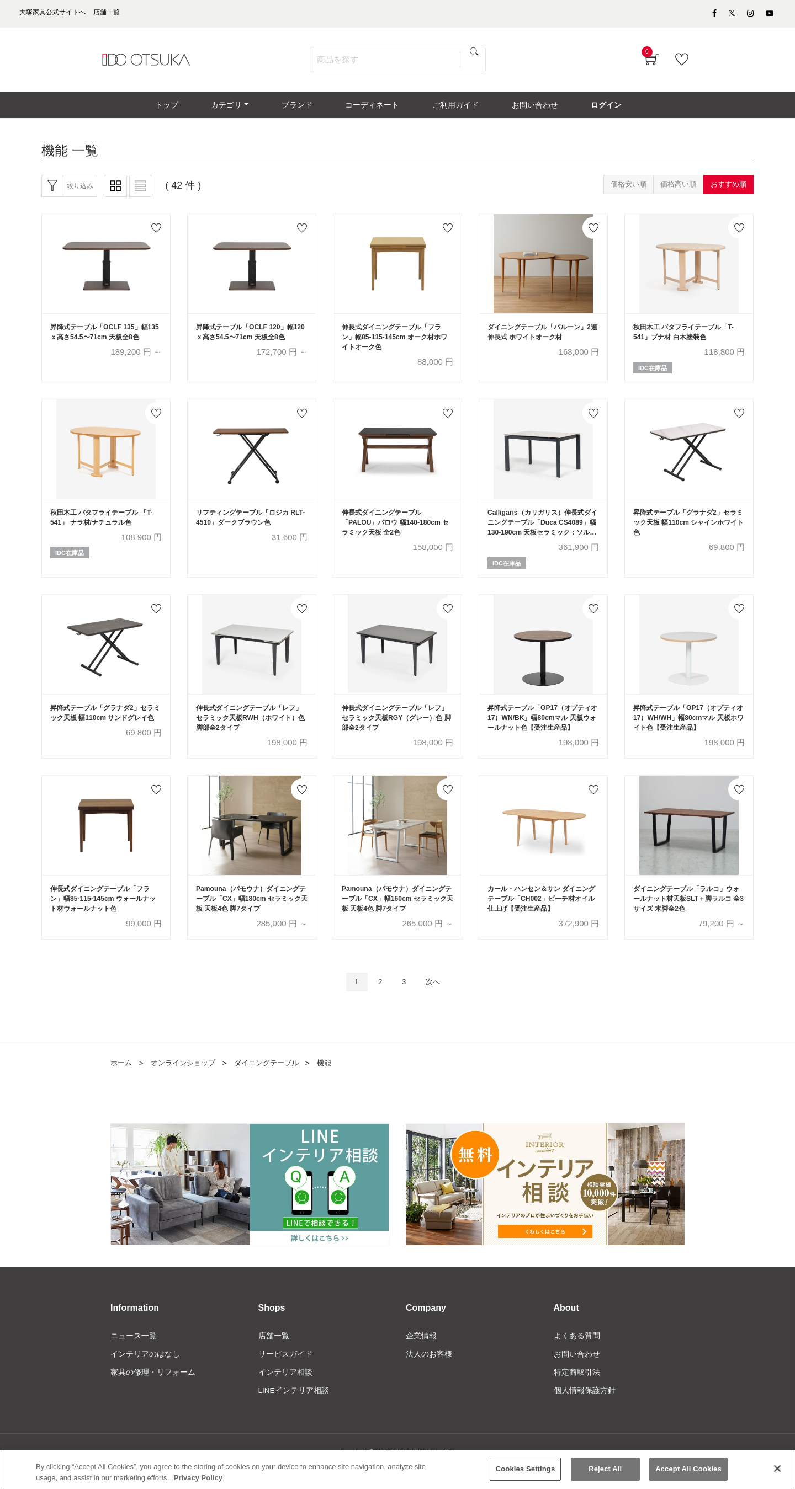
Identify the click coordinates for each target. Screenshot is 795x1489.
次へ (436, 997)
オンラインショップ (187, 1079)
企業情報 (421, 1353)
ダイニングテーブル (275, 1079)
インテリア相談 (285, 1390)
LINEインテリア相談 (294, 1409)
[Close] (777, 1468)
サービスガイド (285, 1372)
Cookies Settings (525, 1469)
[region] (397, 1469)
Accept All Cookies (688, 1469)
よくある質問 (577, 1353)
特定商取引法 (577, 1390)
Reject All (605, 1469)
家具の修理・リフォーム (152, 1390)
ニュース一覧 (133, 1353)
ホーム (122, 1079)
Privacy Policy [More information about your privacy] (198, 1478)
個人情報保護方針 (585, 1409)
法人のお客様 (429, 1372)
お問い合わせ (577, 1372)
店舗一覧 (273, 1353)
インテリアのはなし (145, 1372)
